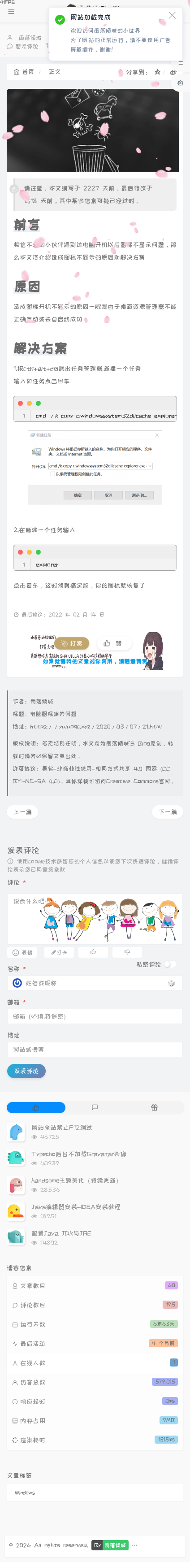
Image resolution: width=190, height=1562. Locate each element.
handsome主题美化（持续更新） (76, 1180)
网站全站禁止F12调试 (61, 1127)
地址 (13, 1035)
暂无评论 (27, 46)
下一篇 (167, 812)
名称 (16, 968)
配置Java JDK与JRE (61, 1233)
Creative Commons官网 (138, 781)
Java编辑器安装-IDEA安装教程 (76, 1207)
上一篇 (22, 812)
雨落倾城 (30, 38)
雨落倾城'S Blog (128, 743)
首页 (24, 71)
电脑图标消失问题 (53, 714)
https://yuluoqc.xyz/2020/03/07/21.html (96, 726)
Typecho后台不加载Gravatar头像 (78, 1154)
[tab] (35, 1107)
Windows (25, 1493)
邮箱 (16, 1002)
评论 (16, 882)
